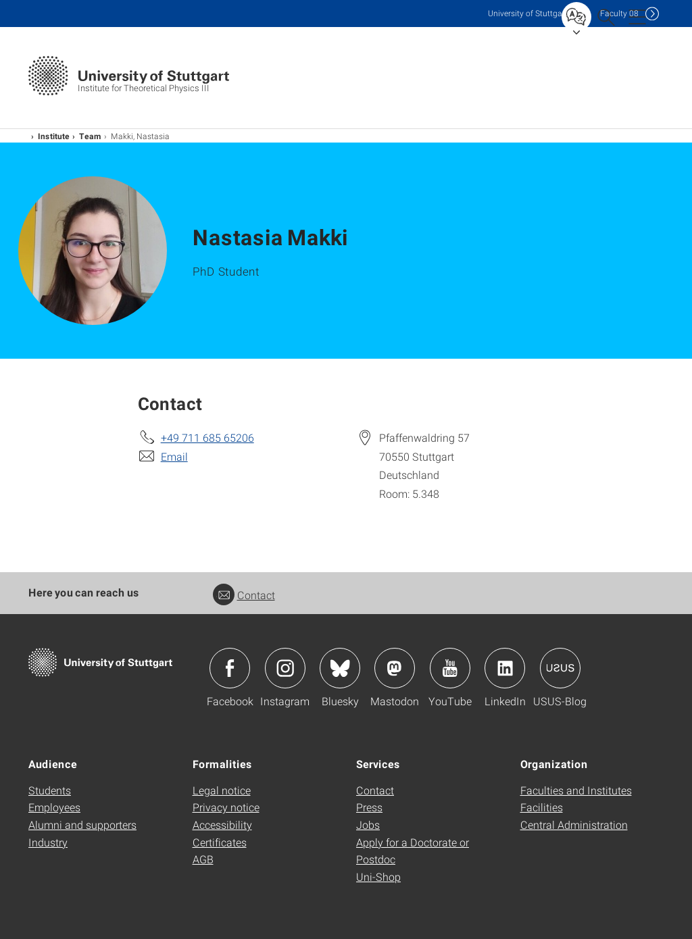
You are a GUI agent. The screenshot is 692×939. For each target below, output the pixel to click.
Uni (528, 13)
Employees (54, 807)
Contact (244, 595)
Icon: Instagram (285, 668)
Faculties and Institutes (576, 790)
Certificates (220, 842)
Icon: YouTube (450, 668)
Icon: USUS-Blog (560, 668)
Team (90, 135)
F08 (619, 13)
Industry (48, 842)
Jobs (368, 824)
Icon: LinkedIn (505, 668)
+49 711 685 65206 (207, 437)
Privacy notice (226, 807)
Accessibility (222, 824)
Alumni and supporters (82, 824)
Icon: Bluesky (340, 668)
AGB (203, 859)
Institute (54, 135)
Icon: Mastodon (394, 668)
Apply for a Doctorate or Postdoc (412, 851)
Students (49, 790)
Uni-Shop (378, 876)
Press (369, 807)
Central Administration (574, 824)
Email (174, 456)
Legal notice (222, 790)
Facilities (541, 807)
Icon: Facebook (229, 668)
